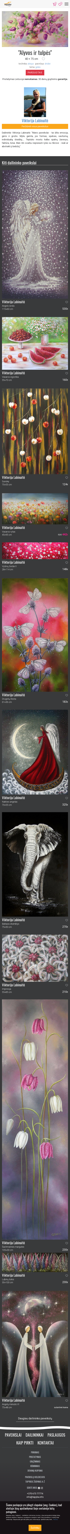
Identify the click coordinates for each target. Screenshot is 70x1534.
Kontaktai (46, 1443)
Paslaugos (56, 1435)
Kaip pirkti (24, 1443)
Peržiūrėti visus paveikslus (35, 126)
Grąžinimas (35, 1461)
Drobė (47, 63)
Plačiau (55, 1519)
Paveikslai (13, 1435)
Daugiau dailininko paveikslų (35, 1418)
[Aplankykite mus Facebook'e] (39, 1488)
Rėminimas (35, 1466)
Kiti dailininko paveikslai (19, 163)
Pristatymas (35, 1457)
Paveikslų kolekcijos (35, 1477)
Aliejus (31, 63)
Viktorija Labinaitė (35, 120)
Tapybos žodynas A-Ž (35, 1481)
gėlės (38, 67)
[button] (43, 59)
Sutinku (35, 1527)
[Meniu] (66, 4)
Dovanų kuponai (35, 1470)
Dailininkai (35, 1435)
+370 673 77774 (35, 1493)
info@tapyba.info (35, 1497)
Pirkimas (35, 1452)
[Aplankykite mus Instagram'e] (42, 1488)
